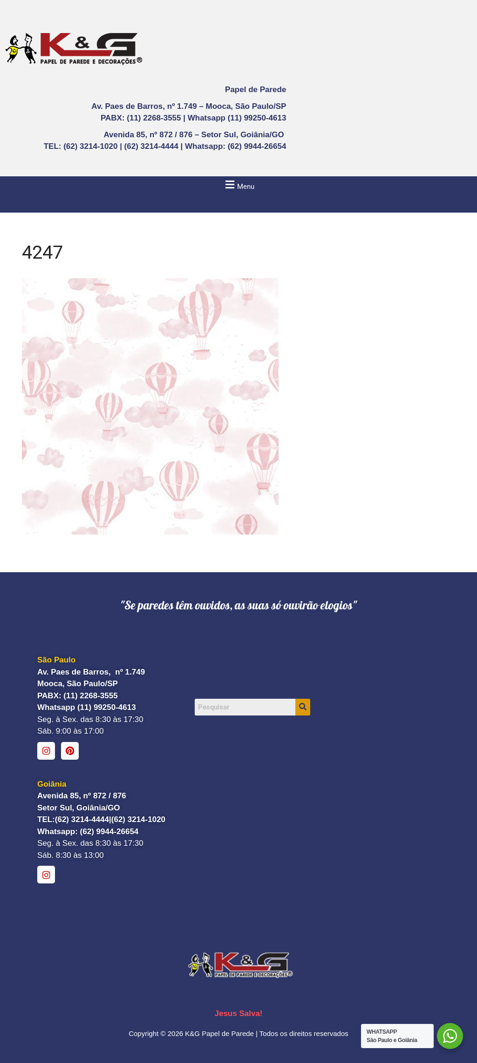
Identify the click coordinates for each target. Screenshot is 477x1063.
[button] (238, 185)
